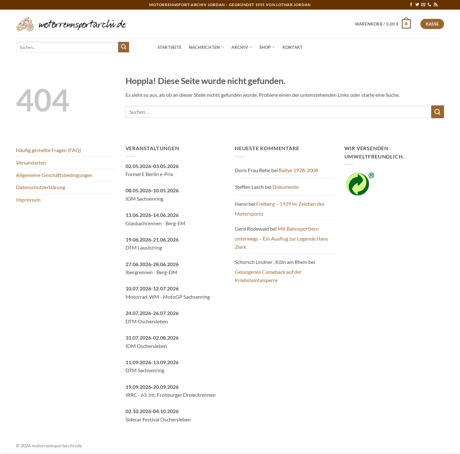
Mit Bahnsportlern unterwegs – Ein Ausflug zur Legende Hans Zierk (281, 238)
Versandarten (31, 162)
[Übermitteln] (123, 47)
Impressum (28, 199)
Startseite (169, 47)
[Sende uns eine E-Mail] (423, 5)
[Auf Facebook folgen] (411, 5)
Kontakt (292, 47)
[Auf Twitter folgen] (417, 5)
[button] (383, 24)
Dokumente (285, 187)
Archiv (241, 47)
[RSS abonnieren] (436, 5)
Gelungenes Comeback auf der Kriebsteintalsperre (268, 276)
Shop (267, 47)
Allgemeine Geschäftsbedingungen (54, 175)
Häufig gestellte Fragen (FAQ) (48, 150)
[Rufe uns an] (429, 5)
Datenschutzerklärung (40, 187)
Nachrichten (206, 47)
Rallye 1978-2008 (298, 170)
